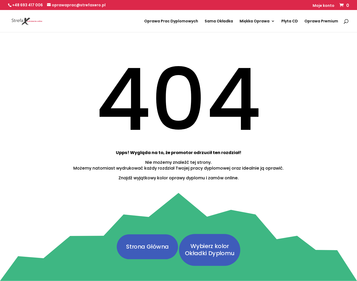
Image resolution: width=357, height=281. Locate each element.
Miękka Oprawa (255, 21)
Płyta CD (289, 21)
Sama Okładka (219, 21)
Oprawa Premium (321, 21)
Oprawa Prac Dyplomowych (171, 21)
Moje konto (323, 6)
